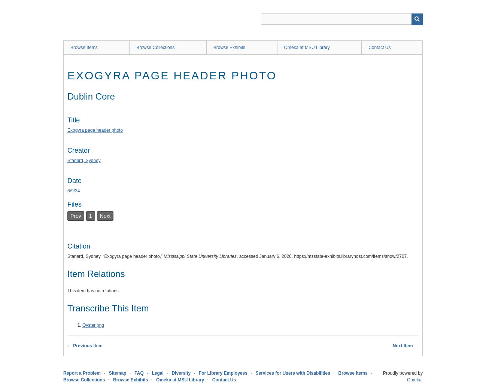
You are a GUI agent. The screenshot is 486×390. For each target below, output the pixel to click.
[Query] (342, 19)
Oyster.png (93, 325)
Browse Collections (155, 47)
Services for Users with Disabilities (293, 373)
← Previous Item (85, 345)
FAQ (139, 373)
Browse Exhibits (229, 47)
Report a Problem (82, 373)
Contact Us (379, 47)
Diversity (181, 373)
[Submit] (417, 19)
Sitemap (118, 373)
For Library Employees (223, 373)
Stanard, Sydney (84, 160)
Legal (157, 373)
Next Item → (406, 345)
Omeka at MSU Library (307, 47)
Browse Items (84, 47)
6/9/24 (73, 191)
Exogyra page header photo (95, 130)
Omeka (414, 380)
